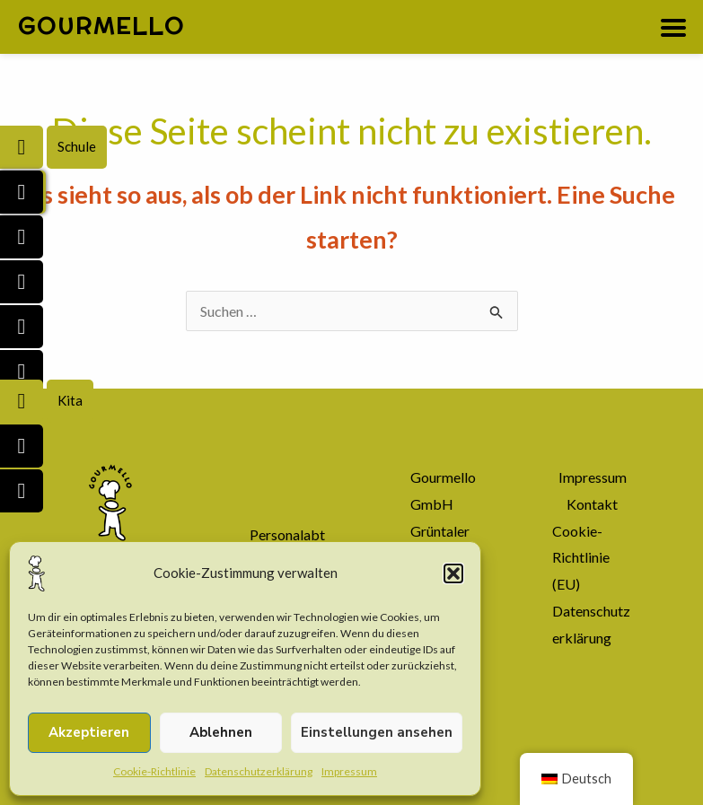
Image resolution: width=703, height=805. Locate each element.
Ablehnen (220, 732)
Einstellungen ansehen (377, 732)
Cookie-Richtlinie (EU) (581, 557)
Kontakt (592, 503)
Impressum (349, 771)
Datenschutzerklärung (258, 771)
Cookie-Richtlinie (154, 771)
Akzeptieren (88, 732)
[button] (453, 573)
